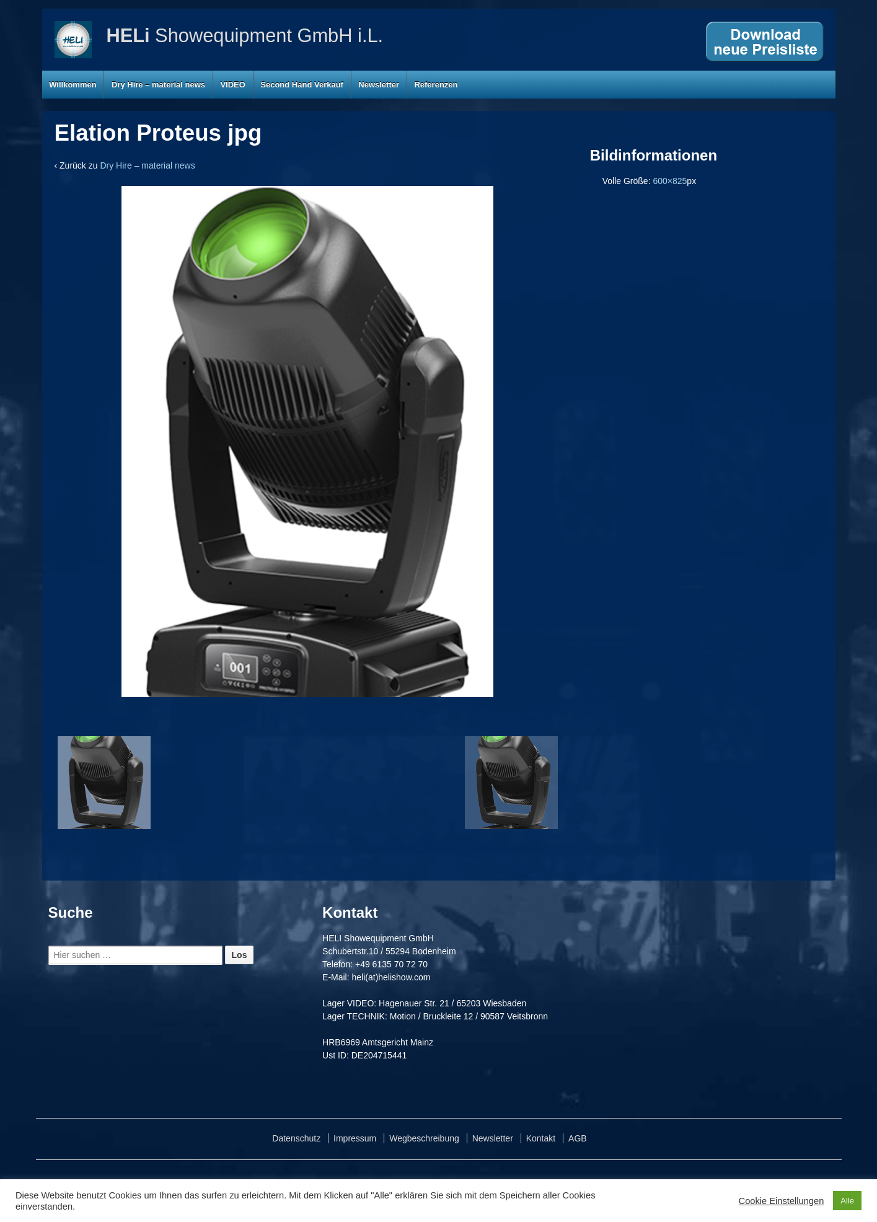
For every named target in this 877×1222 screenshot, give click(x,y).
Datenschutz (296, 1138)
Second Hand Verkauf (301, 84)
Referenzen (435, 84)
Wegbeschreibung (424, 1138)
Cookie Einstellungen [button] (781, 1201)
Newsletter (378, 84)
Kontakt (540, 1138)
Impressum (354, 1138)
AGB (577, 1138)
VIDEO (232, 84)
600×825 (670, 181)
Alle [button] (847, 1200)
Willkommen (72, 84)
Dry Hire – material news (158, 84)
